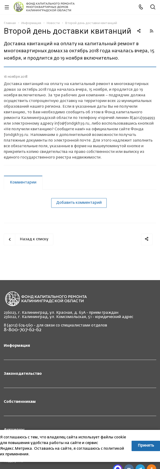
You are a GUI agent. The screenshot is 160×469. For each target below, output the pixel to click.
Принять (146, 446)
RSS (151, 31)
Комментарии (23, 182)
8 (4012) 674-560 (18, 325)
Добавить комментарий (79, 203)
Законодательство (23, 374)
